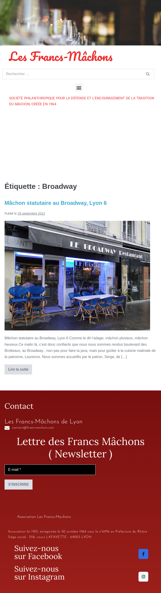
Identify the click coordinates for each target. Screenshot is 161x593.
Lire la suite (20, 367)
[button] (79, 87)
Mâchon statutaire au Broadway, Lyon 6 (56, 203)
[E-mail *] (50, 469)
